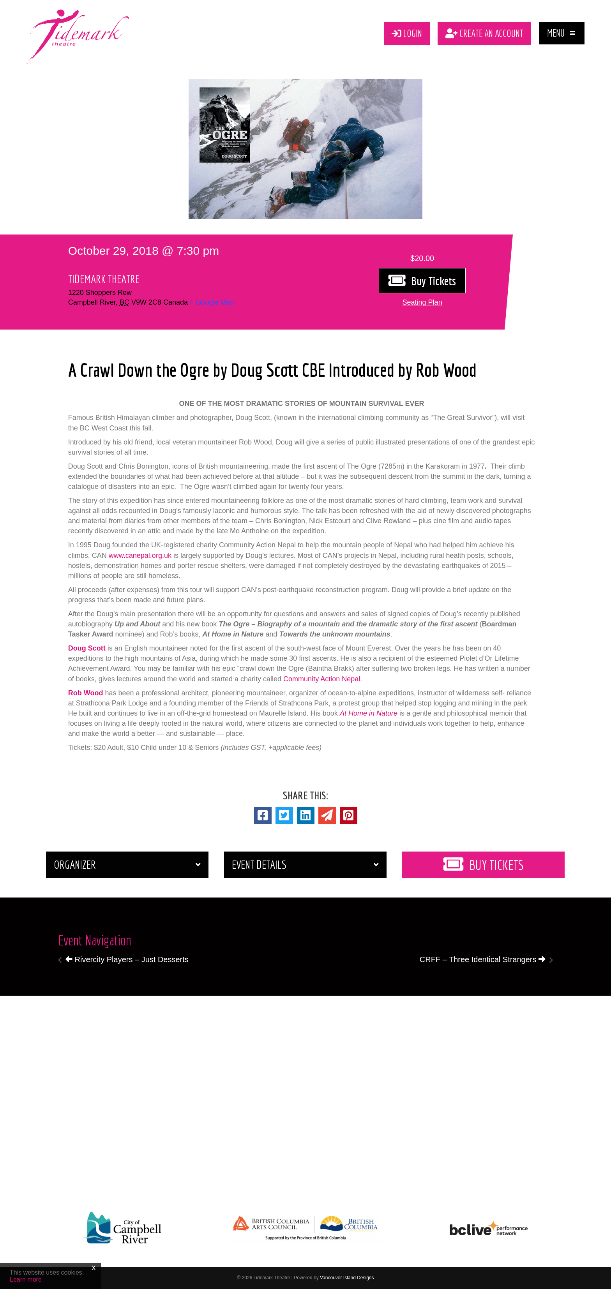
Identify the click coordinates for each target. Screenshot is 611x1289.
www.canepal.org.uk (140, 555)
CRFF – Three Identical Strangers (483, 959)
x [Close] (93, 1267)
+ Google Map (212, 302)
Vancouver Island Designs (347, 1277)
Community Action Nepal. (322, 679)
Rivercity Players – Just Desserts (127, 959)
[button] (562, 33)
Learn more (26, 1279)
